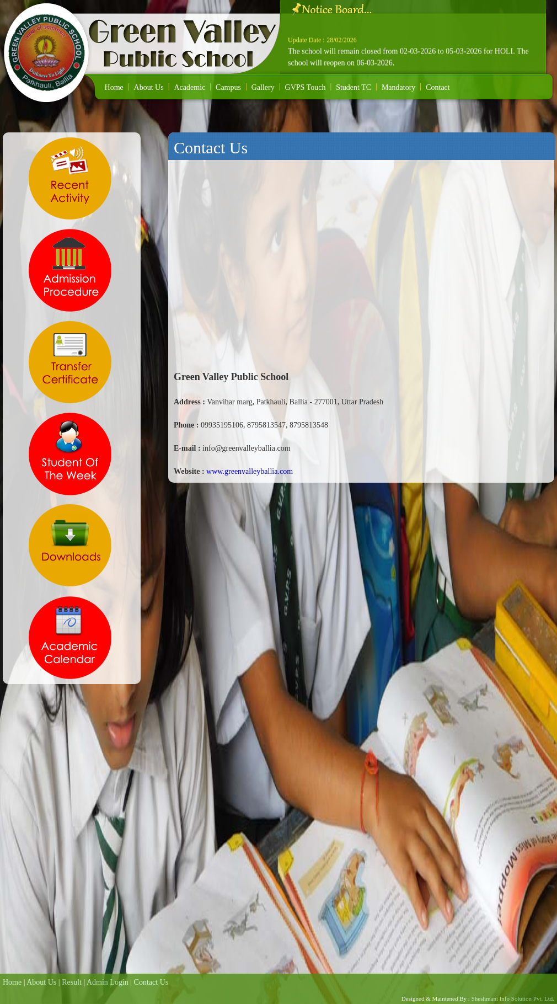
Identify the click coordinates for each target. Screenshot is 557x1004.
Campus (228, 87)
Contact (438, 87)
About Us (149, 87)
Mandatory (398, 87)
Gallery (263, 87)
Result (72, 982)
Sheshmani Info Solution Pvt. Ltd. (512, 998)
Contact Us (151, 982)
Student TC (353, 87)
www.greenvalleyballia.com (249, 471)
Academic (189, 87)
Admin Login (107, 982)
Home (114, 87)
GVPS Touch (305, 87)
